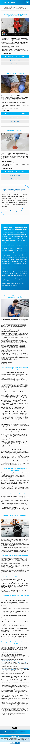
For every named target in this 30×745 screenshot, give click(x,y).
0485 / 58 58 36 (15, 175)
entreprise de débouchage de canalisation (15, 668)
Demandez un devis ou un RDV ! (15, 56)
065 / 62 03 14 (15, 117)
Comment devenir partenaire (15, 732)
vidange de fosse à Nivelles (14, 652)
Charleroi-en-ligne (8, 2)
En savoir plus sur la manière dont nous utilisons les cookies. (15, 741)
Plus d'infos (16, 64)
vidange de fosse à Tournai (8, 660)
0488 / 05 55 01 (15, 60)
